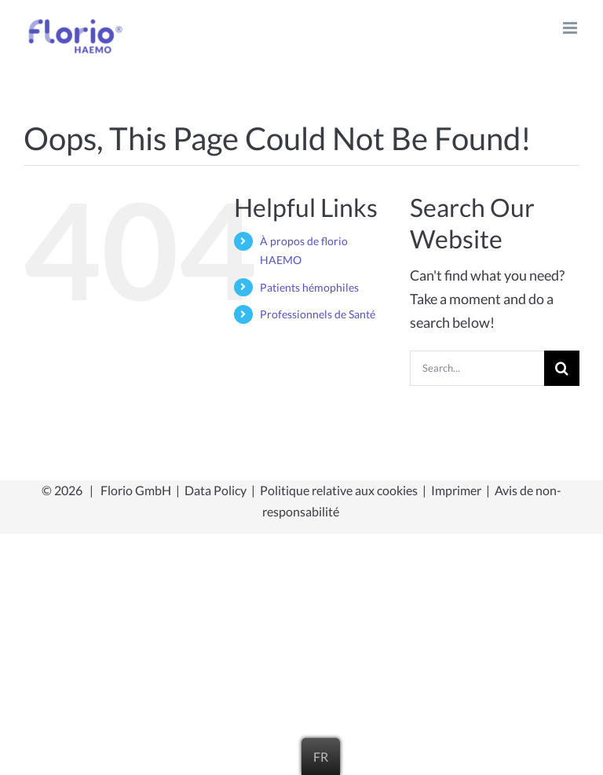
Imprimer (456, 490)
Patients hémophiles (309, 287)
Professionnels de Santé (317, 314)
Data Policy (216, 490)
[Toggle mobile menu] (571, 28)
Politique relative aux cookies (339, 490)
